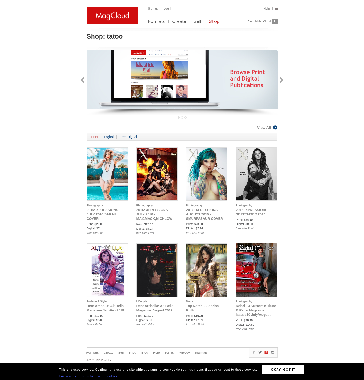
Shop (214, 21)
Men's (190, 301)
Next (281, 80)
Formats (156, 21)
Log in (168, 8)
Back (82, 80)
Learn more (68, 376)
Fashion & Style (97, 301)
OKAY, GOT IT (283, 369)
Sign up (153, 8)
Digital (109, 137)
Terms (169, 352)
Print (94, 137)
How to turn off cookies (99, 376)
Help (267, 8)
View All (267, 127)
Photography (95, 205)
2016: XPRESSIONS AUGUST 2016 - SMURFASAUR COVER (204, 214)
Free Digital (128, 137)
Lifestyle (141, 301)
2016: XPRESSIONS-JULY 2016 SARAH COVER (103, 214)
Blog (144, 352)
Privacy (184, 352)
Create (179, 21)
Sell (197, 21)
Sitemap (201, 352)
